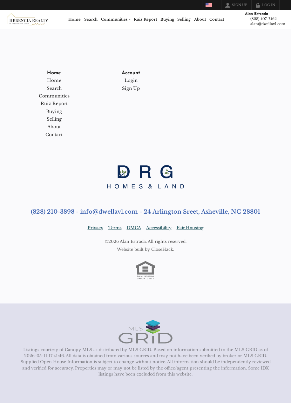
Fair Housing (190, 238)
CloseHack (162, 259)
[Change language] (211, 5)
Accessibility (159, 238)
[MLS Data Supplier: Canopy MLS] (145, 342)
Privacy (95, 238)
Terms (115, 238)
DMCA (134, 238)
